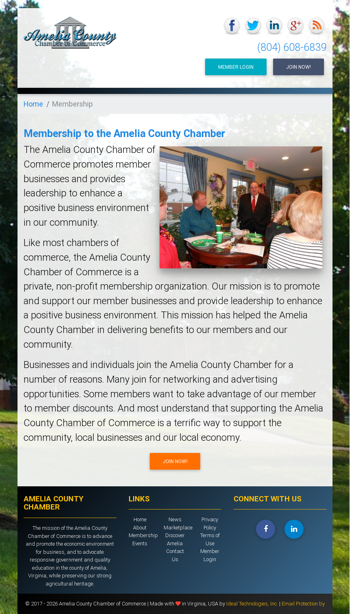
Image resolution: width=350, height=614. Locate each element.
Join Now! (298, 67)
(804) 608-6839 (291, 47)
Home (33, 104)
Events (139, 543)
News (175, 519)
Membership (143, 535)
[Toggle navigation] (316, 98)
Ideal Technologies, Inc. (252, 603)
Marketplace (178, 527)
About (140, 527)
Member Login (236, 67)
